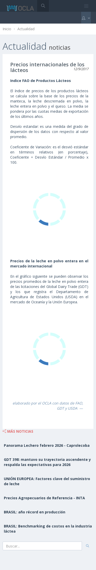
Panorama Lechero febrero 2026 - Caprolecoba (47, 445)
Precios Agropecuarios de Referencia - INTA (44, 497)
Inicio (7, 28)
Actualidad (26, 28)
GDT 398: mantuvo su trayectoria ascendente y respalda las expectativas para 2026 (47, 462)
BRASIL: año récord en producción (34, 512)
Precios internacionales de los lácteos (47, 67)
